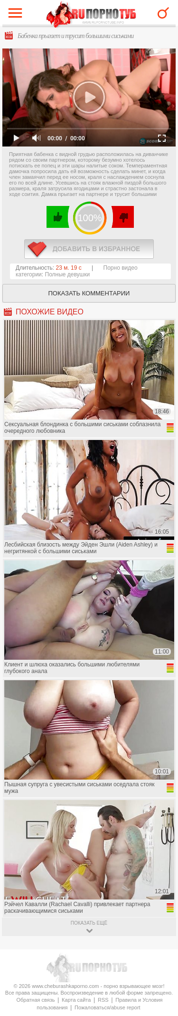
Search (163, 13)
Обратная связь (35, 1000)
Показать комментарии (89, 293)
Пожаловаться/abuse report (108, 1007)
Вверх (159, 953)
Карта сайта (76, 1000)
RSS (103, 1000)
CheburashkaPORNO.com (91, 15)
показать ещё (89, 923)
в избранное (89, 249)
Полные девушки (67, 274)
